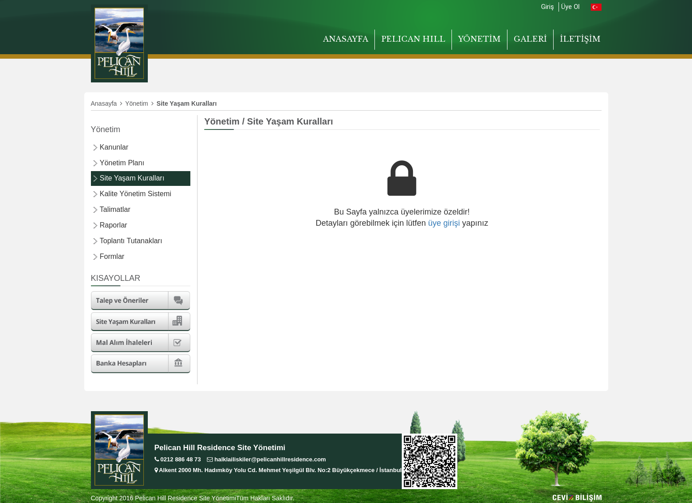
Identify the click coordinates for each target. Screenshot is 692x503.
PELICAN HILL (413, 39)
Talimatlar (115, 209)
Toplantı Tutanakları (131, 241)
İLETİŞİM (580, 39)
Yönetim (139, 103)
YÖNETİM (479, 39)
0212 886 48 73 (178, 459)
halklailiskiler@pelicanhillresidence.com (266, 459)
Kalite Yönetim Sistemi (136, 194)
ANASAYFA (345, 39)
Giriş (547, 7)
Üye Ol (570, 7)
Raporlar (113, 225)
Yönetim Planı (122, 163)
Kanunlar (114, 147)
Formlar (112, 256)
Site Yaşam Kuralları (132, 178)
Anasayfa (106, 103)
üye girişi (444, 223)
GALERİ (530, 39)
